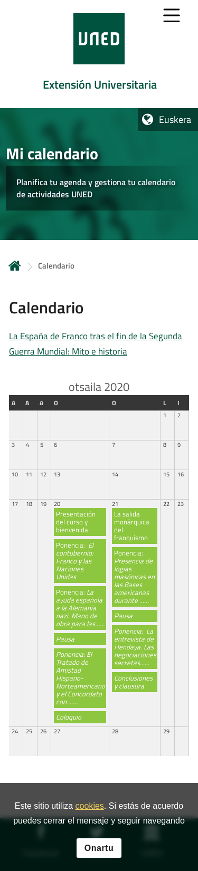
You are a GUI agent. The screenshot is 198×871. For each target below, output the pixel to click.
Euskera (175, 119)
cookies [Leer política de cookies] (90, 807)
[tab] (99, 54)
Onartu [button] (99, 849)
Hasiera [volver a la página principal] (14, 265)
